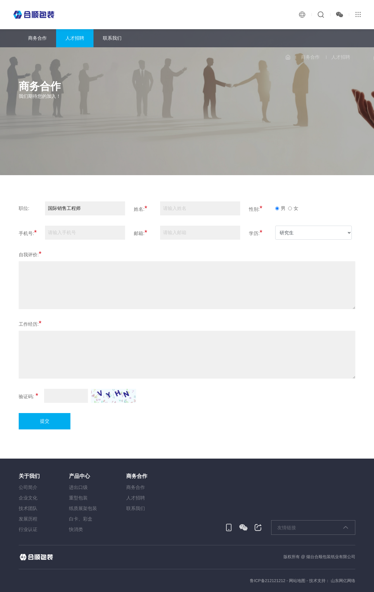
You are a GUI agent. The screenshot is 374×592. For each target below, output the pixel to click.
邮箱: (140, 233)
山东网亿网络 (343, 580)
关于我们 (29, 476)
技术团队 (28, 508)
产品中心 (79, 476)
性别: (255, 208)
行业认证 (28, 529)
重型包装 (78, 497)
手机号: (28, 233)
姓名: (140, 208)
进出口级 (78, 487)
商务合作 (37, 38)
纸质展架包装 (83, 508)
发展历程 (28, 518)
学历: (255, 233)
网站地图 (297, 580)
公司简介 (28, 487)
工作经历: (30, 323)
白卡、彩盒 (80, 518)
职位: (24, 208)
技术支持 (317, 580)
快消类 (76, 529)
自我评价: (30, 254)
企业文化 (28, 497)
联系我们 (112, 38)
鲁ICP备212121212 (267, 580)
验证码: (28, 396)
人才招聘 (74, 38)
